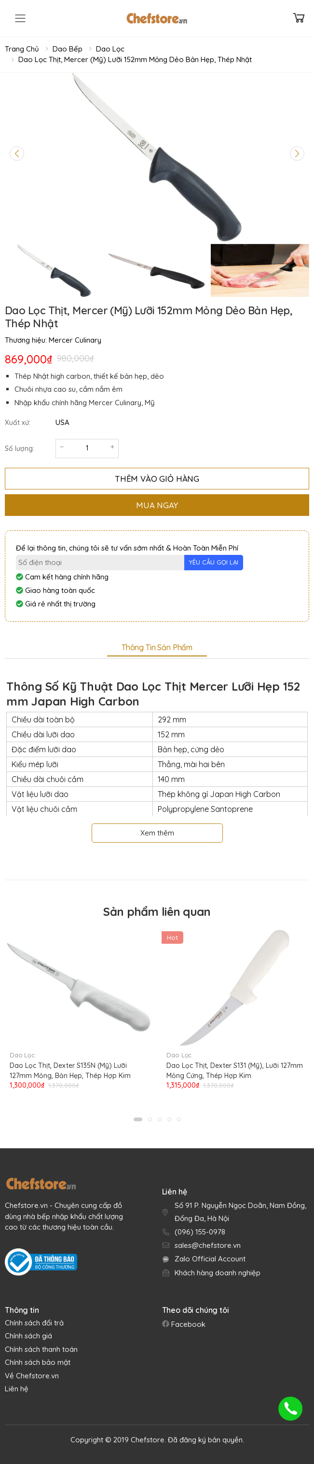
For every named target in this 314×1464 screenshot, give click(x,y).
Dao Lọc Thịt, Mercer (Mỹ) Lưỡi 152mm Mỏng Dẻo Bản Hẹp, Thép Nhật (135, 59)
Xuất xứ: (17, 422)
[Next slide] (297, 153)
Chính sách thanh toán (41, 1349)
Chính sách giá (28, 1335)
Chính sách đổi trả (34, 1322)
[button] (138, 1119)
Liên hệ (16, 1388)
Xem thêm (157, 832)
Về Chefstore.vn (32, 1375)
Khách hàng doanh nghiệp (217, 1272)
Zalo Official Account (210, 1258)
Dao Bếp (67, 48)
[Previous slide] (17, 153)
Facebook (187, 1324)
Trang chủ (22, 48)
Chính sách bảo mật (37, 1362)
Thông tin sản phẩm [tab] (157, 647)
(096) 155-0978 (200, 1231)
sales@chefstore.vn (208, 1245)
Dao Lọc (110, 48)
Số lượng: (19, 448)
